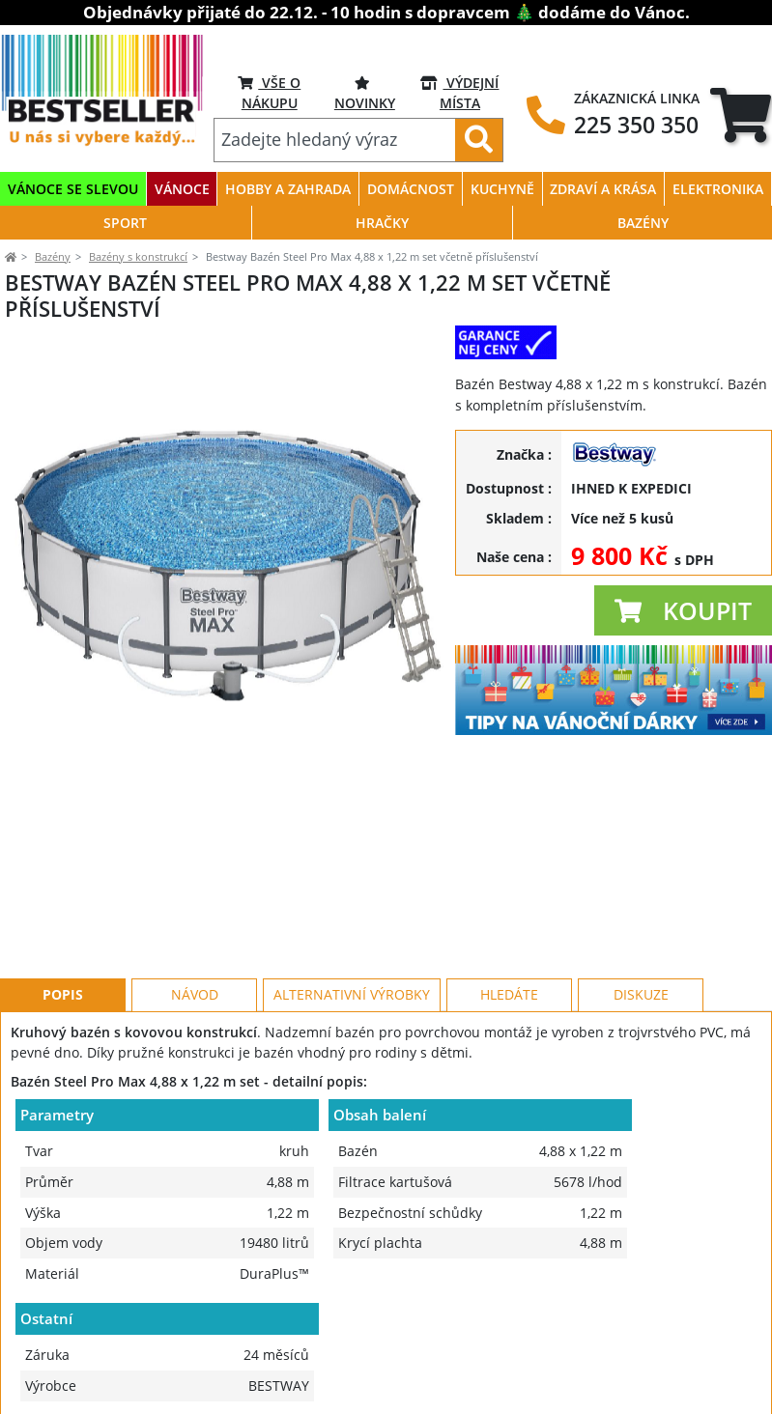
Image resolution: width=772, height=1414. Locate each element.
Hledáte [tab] (509, 907)
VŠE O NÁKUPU (269, 92)
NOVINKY (364, 92)
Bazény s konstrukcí (138, 256)
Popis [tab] (63, 907)
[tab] (740, 115)
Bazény (53, 256)
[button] (683, 610)
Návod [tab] (194, 907)
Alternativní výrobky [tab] (351, 907)
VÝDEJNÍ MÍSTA (459, 92)
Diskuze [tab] (641, 907)
